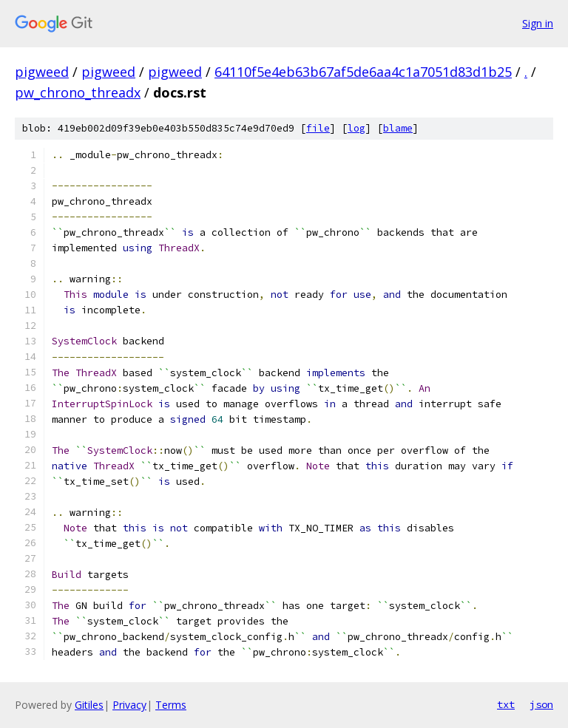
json (541, 704)
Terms (170, 705)
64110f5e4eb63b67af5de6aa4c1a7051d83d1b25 (363, 72)
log (356, 128)
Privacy (129, 705)
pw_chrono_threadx (78, 92)
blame (398, 128)
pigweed (42, 72)
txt (506, 704)
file (318, 128)
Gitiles (89, 705)
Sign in (537, 23)
